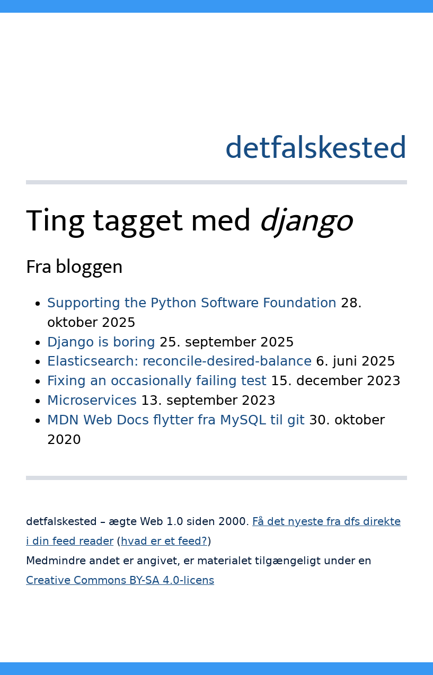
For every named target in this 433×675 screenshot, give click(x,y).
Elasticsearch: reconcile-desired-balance (179, 361)
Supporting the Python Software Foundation (192, 302)
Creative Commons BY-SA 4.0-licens (120, 580)
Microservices (92, 400)
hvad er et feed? (164, 541)
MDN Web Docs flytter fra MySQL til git (176, 420)
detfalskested (316, 148)
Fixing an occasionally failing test (157, 380)
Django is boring (101, 342)
